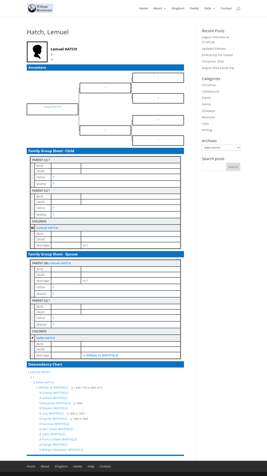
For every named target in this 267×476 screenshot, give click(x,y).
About (157, 8)
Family (194, 8)
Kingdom (178, 8)
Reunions (208, 117)
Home (143, 8)
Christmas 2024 (213, 61)
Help (207, 8)
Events (206, 98)
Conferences (210, 91)
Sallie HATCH (46, 338)
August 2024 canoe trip (218, 68)
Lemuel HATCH (47, 228)
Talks (205, 124)
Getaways (208, 111)
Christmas (209, 85)
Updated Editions (214, 49)
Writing (207, 130)
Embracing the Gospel (217, 55)
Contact (226, 8)
